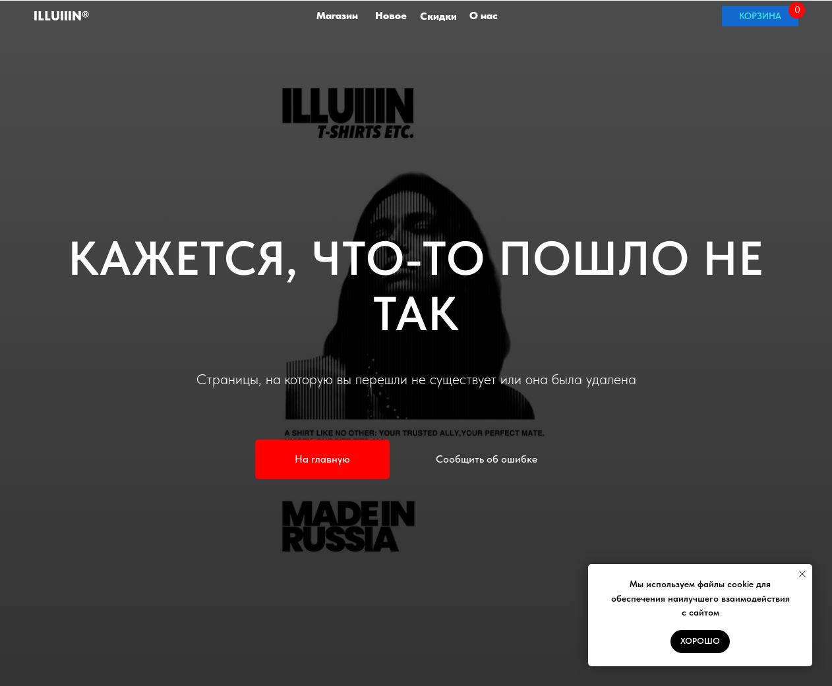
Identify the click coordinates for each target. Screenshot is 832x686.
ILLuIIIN (61, 16)
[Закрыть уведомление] (802, 574)
